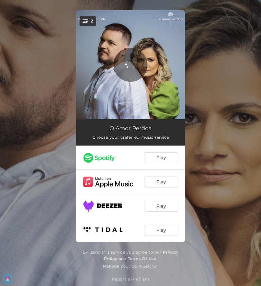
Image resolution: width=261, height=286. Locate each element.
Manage (111, 266)
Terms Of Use (142, 258)
